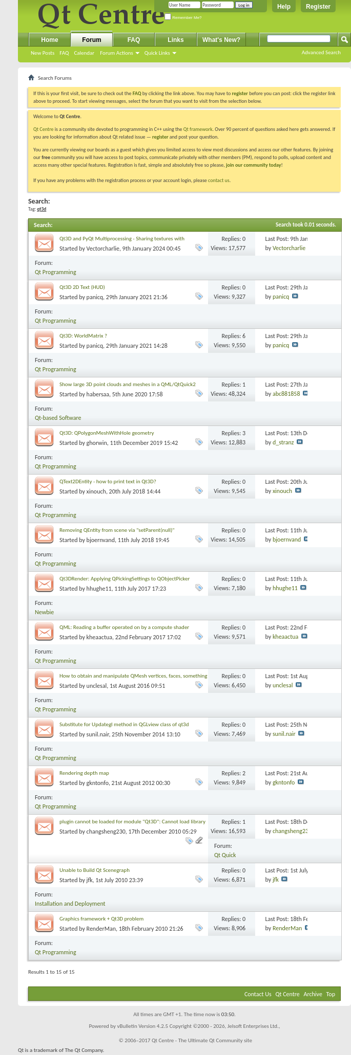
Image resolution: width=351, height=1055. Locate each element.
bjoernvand (101, 540)
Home (49, 39)
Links (175, 39)
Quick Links (157, 53)
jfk (90, 880)
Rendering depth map (84, 773)
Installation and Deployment (70, 903)
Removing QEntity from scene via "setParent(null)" (117, 530)
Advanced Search (321, 52)
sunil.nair (98, 734)
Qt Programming (55, 272)
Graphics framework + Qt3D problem (101, 918)
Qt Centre (43, 129)
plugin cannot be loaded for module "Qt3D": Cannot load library (132, 821)
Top (330, 994)
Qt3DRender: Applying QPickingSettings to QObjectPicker (124, 578)
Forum (91, 39)
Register (318, 6)
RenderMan (101, 928)
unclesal (97, 685)
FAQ (64, 53)
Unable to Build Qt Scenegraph (94, 870)
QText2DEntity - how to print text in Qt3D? (107, 481)
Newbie (44, 612)
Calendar (84, 53)
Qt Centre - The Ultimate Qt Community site (202, 1040)
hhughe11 (99, 588)
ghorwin (97, 442)
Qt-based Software (58, 417)
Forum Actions (116, 53)
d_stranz (283, 442)
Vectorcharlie (103, 248)
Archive (313, 994)
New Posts (42, 53)
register (160, 136)
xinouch (96, 491)
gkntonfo (98, 783)
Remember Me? (183, 17)
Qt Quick (225, 855)
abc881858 (286, 393)
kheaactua (99, 637)
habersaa (98, 394)
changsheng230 (106, 831)
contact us (219, 180)
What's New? (221, 39)
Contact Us (258, 994)
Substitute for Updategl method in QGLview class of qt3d (124, 724)
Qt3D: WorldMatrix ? (83, 335)
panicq (95, 297)
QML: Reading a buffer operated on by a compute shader (124, 627)
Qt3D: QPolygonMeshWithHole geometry (106, 433)
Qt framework (198, 129)
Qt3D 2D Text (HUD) (82, 287)
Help (284, 6)
